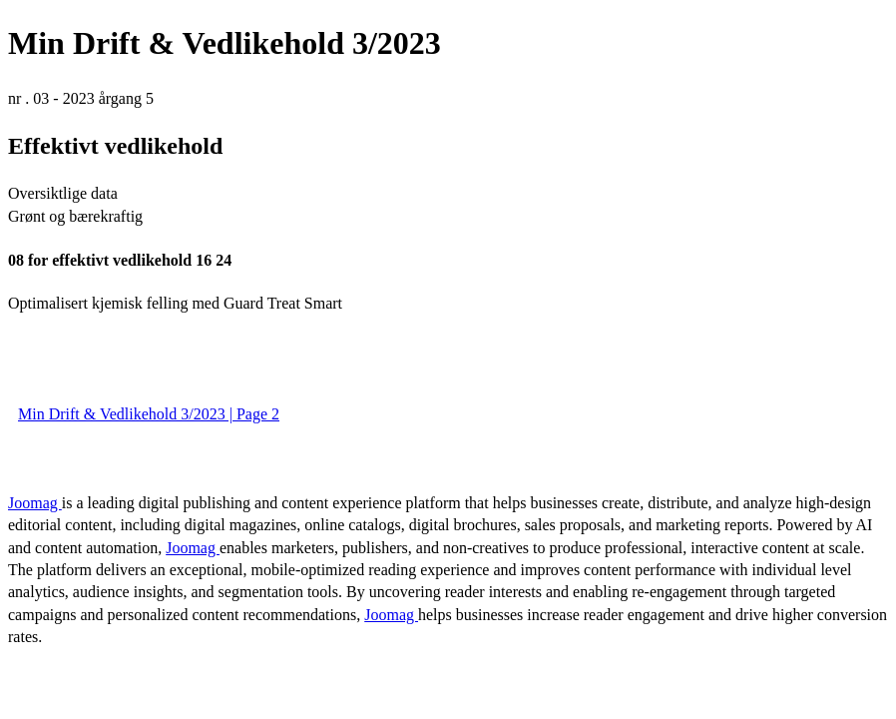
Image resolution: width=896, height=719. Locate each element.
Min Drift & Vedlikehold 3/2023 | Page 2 (148, 413)
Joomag (35, 502)
